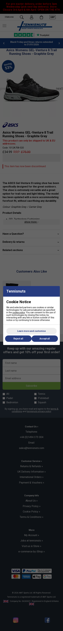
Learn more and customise (31, 331)
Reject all (18, 338)
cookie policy (18, 312)
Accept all (45, 338)
